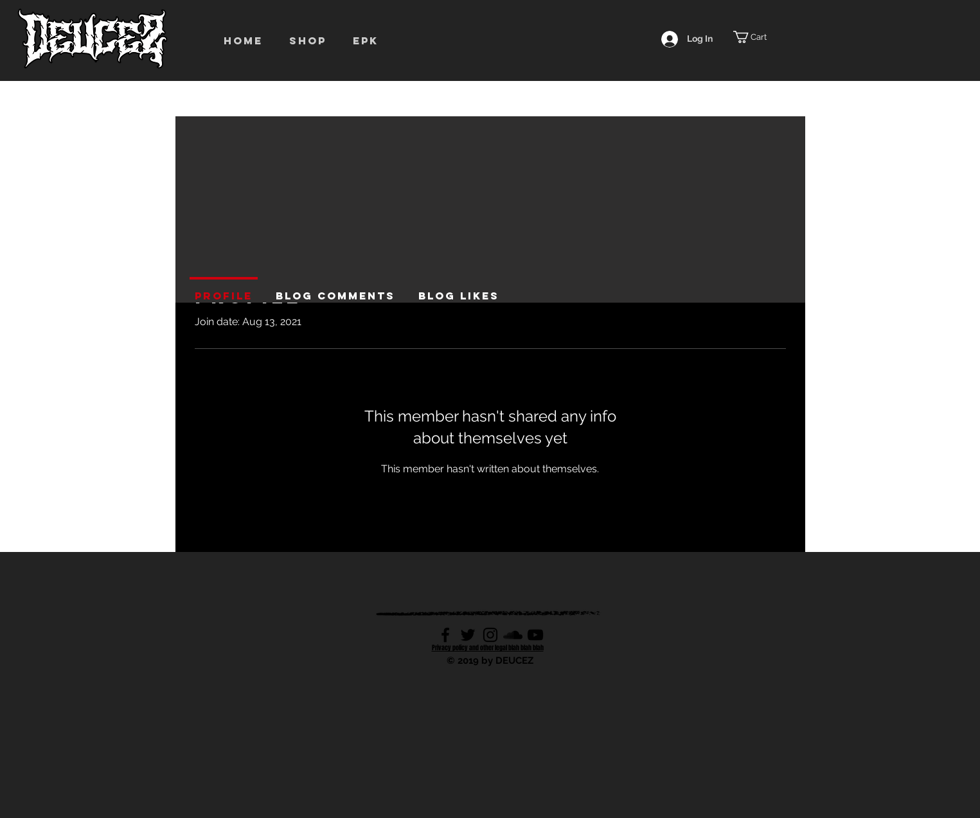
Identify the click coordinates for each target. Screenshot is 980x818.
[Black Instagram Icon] (490, 635)
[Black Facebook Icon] (445, 635)
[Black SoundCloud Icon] (512, 635)
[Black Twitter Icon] (467, 635)
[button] (311, 40)
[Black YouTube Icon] (535, 635)
